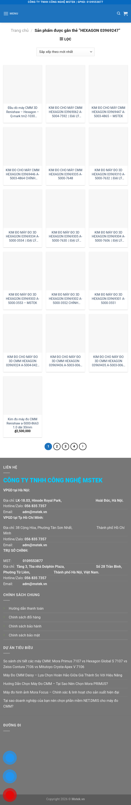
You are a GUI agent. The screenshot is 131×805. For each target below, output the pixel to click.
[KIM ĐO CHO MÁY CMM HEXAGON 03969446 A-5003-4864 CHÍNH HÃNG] (22, 146)
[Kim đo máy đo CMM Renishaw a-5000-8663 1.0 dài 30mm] (22, 395)
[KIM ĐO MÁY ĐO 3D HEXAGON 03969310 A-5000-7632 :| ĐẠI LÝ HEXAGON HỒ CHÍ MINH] (108, 146)
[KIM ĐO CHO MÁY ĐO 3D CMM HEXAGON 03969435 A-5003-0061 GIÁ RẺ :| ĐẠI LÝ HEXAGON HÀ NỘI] (108, 333)
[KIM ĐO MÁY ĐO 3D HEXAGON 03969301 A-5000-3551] (108, 271)
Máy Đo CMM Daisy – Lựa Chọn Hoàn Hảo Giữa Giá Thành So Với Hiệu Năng (62, 675)
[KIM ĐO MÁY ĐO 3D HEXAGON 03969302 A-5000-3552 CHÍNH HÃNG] (65, 271)
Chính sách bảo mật (24, 635)
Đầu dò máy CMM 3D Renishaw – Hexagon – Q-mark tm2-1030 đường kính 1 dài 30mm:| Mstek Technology (22, 112)
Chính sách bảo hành (25, 626)
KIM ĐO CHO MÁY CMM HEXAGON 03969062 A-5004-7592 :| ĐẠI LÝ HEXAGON (65, 112)
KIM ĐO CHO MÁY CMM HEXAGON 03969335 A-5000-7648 (65, 174)
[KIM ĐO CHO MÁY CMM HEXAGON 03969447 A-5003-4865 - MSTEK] (108, 84)
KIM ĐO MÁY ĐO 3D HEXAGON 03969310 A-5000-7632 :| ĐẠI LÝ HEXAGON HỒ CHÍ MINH (108, 174)
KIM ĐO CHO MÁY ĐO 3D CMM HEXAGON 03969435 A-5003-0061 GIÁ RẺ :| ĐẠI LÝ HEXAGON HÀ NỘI (108, 361)
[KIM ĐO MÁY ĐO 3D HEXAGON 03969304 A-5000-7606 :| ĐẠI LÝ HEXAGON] (108, 208)
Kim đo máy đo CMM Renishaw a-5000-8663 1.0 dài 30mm (23, 423)
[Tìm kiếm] (118, 13)
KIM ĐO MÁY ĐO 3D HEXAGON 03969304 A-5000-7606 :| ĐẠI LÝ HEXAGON (108, 237)
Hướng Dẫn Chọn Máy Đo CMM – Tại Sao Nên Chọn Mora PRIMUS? (55, 684)
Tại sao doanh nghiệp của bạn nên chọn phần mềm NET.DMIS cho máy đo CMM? (60, 703)
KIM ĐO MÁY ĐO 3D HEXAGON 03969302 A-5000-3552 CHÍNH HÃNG (65, 299)
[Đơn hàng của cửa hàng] (65, 52)
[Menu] (10, 13)
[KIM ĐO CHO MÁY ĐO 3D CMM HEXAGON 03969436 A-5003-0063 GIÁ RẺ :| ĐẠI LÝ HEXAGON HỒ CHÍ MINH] (65, 333)
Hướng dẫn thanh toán (26, 608)
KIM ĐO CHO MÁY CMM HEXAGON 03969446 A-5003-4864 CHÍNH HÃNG (22, 174)
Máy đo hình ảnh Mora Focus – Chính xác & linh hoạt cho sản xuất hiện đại (61, 692)
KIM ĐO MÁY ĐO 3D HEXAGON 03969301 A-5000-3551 (108, 299)
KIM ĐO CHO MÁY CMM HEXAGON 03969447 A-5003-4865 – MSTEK (108, 112)
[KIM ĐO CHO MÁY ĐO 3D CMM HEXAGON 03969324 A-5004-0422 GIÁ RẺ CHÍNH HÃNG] (22, 333)
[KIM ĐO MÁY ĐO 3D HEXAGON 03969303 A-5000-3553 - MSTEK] (22, 271)
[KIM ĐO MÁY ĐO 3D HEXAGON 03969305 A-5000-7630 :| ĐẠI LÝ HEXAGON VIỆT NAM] (65, 208)
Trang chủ (20, 30)
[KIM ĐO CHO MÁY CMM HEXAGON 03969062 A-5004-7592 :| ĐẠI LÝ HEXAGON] (65, 84)
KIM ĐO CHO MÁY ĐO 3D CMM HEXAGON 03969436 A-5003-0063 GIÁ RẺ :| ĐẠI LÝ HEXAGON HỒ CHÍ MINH (65, 361)
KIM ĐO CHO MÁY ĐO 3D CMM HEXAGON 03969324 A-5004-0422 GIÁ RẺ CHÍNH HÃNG (22, 361)
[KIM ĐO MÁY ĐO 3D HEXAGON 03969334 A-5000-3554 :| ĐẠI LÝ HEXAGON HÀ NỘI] (22, 208)
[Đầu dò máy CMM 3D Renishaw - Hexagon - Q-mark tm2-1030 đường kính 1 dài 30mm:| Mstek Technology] (22, 84)
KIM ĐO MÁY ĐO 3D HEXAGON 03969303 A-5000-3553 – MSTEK (22, 299)
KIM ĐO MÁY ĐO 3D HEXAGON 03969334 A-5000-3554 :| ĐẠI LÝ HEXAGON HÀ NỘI (22, 237)
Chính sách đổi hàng (25, 617)
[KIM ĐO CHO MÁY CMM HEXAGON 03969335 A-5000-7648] (65, 146)
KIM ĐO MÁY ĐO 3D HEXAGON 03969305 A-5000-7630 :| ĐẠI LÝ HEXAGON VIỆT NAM (65, 237)
